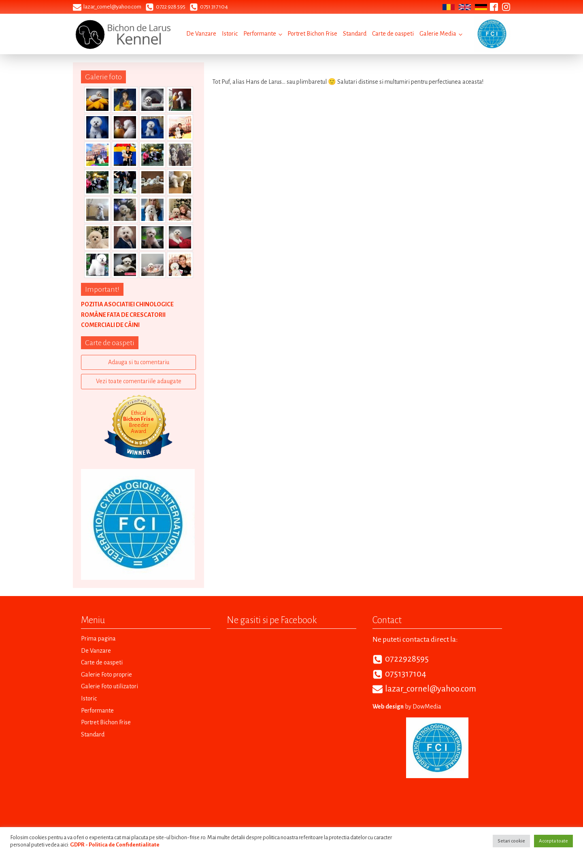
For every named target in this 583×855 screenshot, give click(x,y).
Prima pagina (98, 638)
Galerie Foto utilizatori (109, 686)
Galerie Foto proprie (106, 674)
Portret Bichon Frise (312, 33)
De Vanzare (201, 33)
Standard (354, 33)
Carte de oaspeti (393, 33)
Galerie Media (437, 33)
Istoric (230, 33)
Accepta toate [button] (553, 841)
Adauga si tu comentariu (138, 362)
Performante (259, 33)
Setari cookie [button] (511, 841)
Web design (388, 706)
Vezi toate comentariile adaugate (138, 381)
